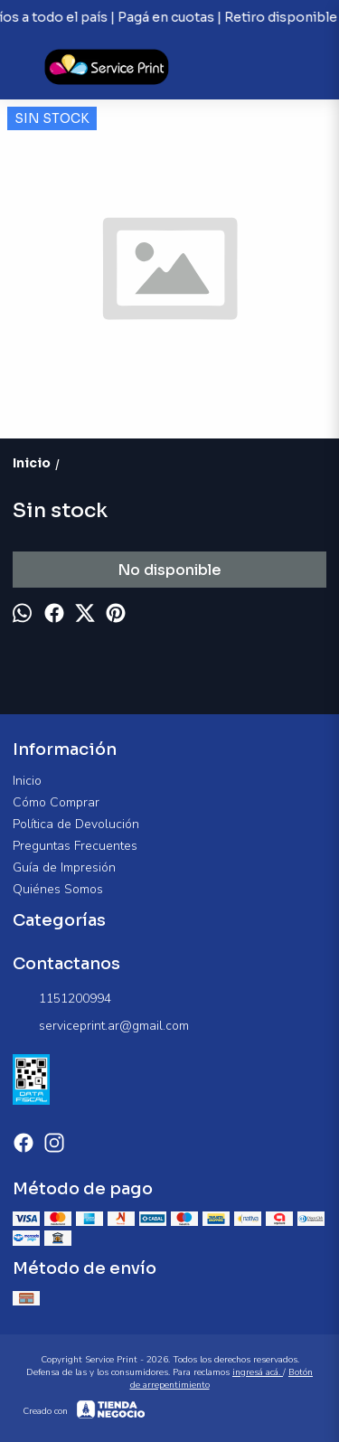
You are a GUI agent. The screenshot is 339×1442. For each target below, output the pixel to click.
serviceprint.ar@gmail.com (101, 1026)
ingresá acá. (257, 1372)
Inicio (27, 780)
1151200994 (62, 999)
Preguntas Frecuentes (75, 845)
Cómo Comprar (56, 802)
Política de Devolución (76, 824)
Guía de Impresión (64, 867)
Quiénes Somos (58, 889)
